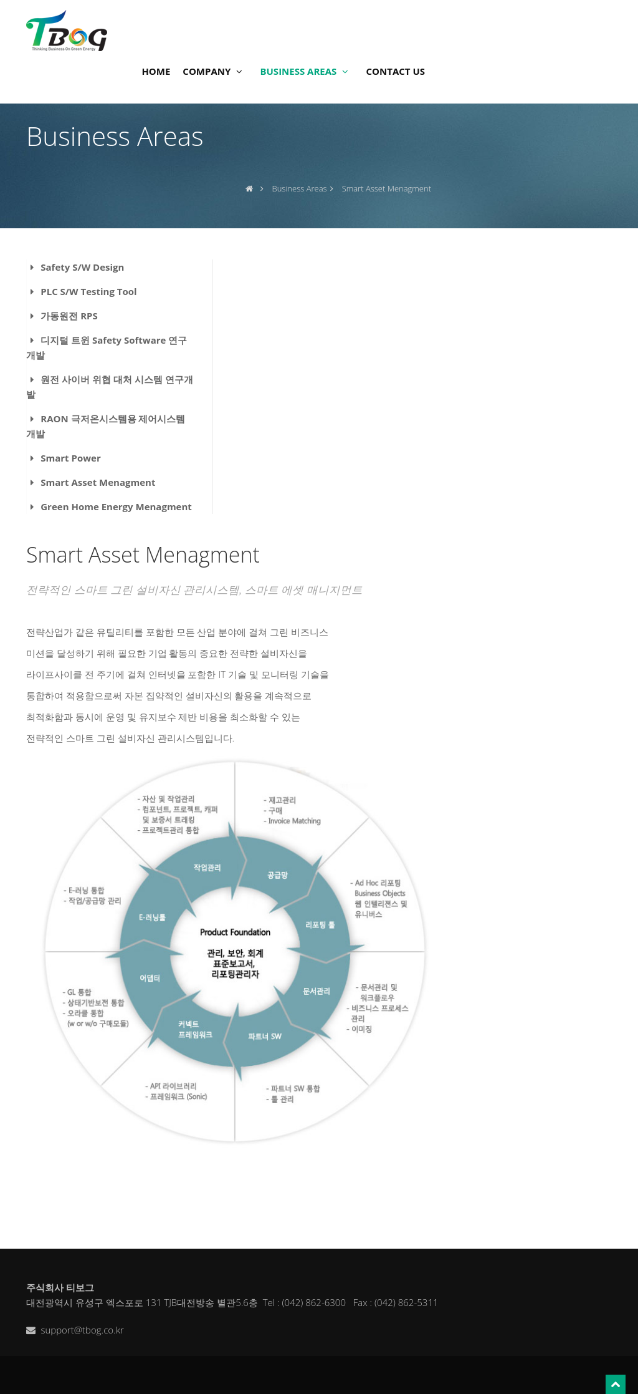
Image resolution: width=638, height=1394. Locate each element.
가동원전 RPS (68, 315)
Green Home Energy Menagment (116, 506)
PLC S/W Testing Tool (88, 291)
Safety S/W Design (82, 267)
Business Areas (299, 188)
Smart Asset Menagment (97, 482)
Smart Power (70, 458)
